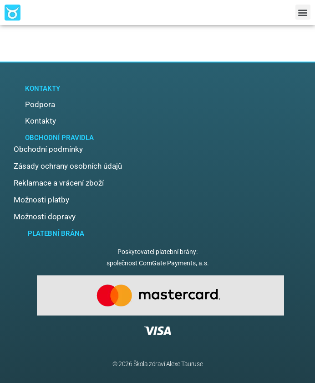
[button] (302, 12)
